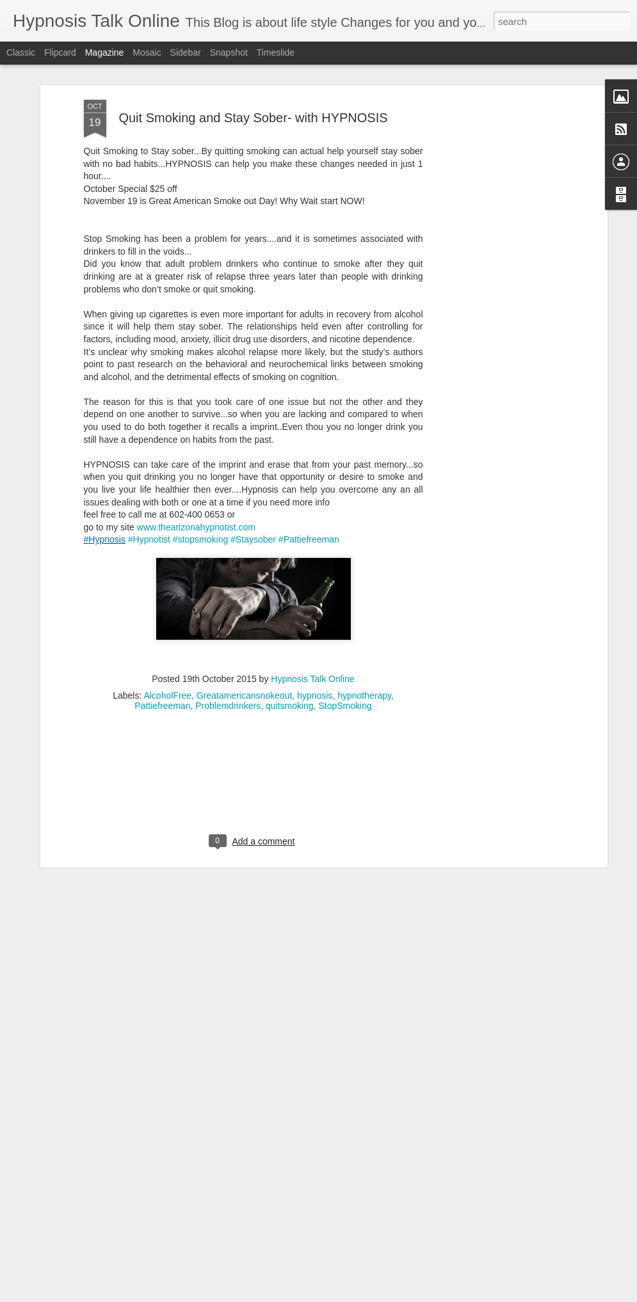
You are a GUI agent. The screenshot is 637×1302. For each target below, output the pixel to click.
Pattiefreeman (162, 662)
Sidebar (185, 52)
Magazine (104, 52)
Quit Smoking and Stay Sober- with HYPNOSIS (252, 74)
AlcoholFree (167, 652)
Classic (20, 52)
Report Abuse (396, 1295)
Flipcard (60, 52)
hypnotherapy (364, 652)
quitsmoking (290, 662)
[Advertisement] (494, 258)
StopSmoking (344, 662)
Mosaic (147, 52)
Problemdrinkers (228, 662)
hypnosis (314, 652)
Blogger (359, 1295)
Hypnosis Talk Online (312, 635)
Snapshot (229, 52)
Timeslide (275, 52)
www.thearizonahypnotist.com (196, 484)
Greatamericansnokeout (244, 652)
